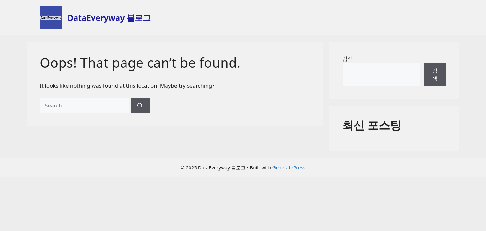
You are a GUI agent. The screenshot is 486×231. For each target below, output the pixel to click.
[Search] (140, 105)
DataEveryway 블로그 (109, 17)
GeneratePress (288, 167)
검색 (347, 58)
